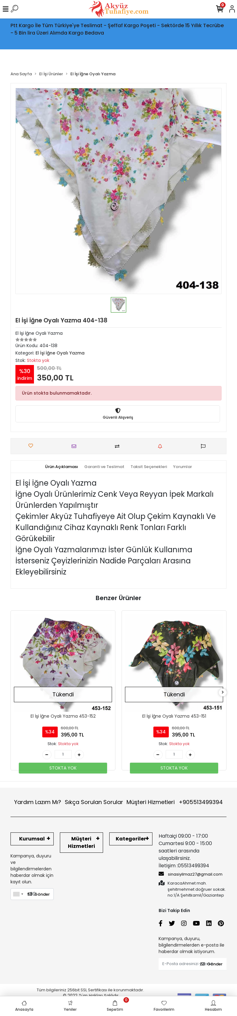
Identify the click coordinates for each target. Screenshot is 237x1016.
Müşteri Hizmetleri (175, 802)
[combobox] (18, 894)
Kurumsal (32, 838)
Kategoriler (131, 838)
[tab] (61, 467)
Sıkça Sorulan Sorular (94, 802)
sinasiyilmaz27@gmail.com (190, 874)
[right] (223, 692)
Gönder (39, 894)
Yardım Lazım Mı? (37, 802)
